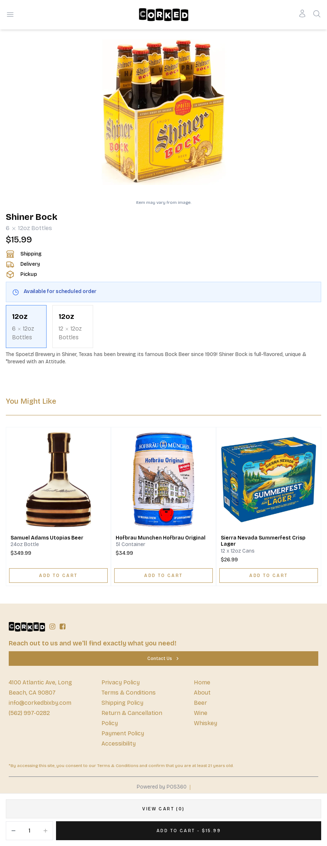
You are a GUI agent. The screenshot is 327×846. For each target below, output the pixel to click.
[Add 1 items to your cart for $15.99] (188, 830)
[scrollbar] (163, 326)
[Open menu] (10, 14)
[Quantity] (29, 830)
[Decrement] (13, 830)
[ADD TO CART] (58, 575)
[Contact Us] (163, 658)
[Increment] (45, 830)
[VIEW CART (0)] (163, 808)
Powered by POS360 (162, 787)
